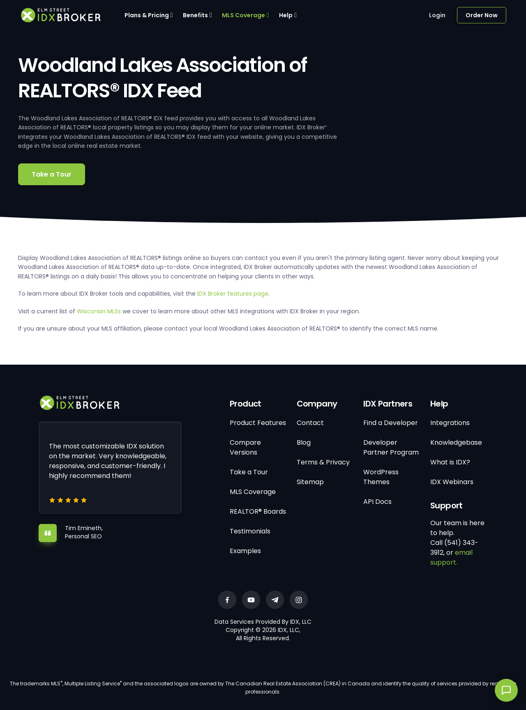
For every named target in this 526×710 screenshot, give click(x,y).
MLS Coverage (243, 15)
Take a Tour (52, 174)
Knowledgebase (456, 442)
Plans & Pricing (147, 15)
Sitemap (310, 482)
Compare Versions (245, 447)
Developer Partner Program (391, 447)
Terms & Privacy (323, 462)
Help (286, 15)
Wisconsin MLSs (99, 311)
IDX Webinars (451, 482)
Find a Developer (390, 422)
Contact (310, 422)
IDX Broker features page (232, 294)
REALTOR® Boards (258, 511)
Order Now (482, 15)
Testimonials (250, 531)
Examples (245, 551)
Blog (304, 442)
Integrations (450, 422)
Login (437, 15)
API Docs (377, 501)
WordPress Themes (381, 477)
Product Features (258, 422)
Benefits (195, 15)
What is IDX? (450, 462)
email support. (451, 557)
